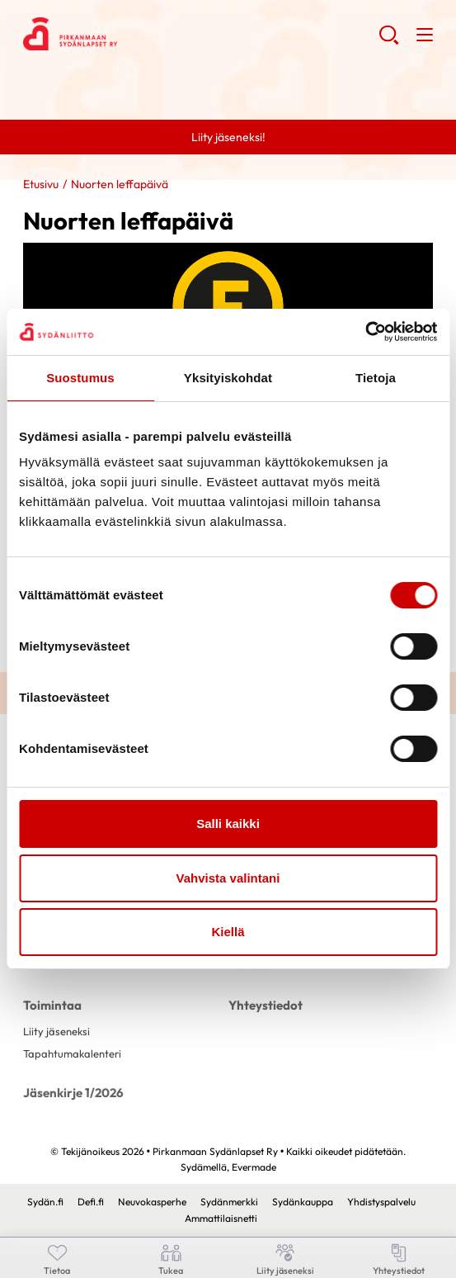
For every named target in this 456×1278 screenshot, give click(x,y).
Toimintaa (52, 1005)
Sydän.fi (45, 1201)
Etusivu (41, 184)
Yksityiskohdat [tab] (228, 378)
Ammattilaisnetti (221, 1218)
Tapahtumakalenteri (72, 1053)
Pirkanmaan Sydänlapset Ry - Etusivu (155, 33)
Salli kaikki (228, 823)
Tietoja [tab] (375, 378)
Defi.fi (91, 1201)
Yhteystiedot (265, 1005)
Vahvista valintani (228, 878)
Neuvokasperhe (152, 1201)
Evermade (254, 1167)
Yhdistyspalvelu (381, 1201)
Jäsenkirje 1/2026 (73, 1092)
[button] (388, 41)
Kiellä (227, 932)
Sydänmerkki (229, 1201)
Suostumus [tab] (80, 378)
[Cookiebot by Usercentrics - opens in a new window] (365, 332)
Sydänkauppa (302, 1201)
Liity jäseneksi (56, 1031)
